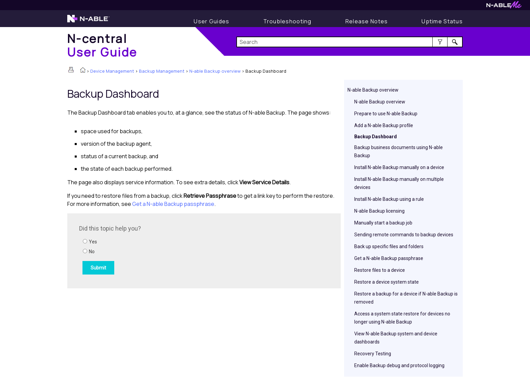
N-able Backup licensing (379, 211)
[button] (440, 42)
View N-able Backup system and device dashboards (395, 338)
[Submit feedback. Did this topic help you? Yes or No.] (170, 250)
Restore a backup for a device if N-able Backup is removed (406, 298)
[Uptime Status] (442, 21)
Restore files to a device (379, 270)
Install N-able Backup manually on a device (399, 167)
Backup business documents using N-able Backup (398, 151)
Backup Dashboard (375, 136)
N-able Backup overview (215, 71)
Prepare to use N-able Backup (385, 113)
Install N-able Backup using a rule (389, 199)
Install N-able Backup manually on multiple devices (399, 183)
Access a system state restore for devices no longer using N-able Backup (402, 318)
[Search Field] (349, 42)
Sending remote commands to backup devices (403, 234)
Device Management (112, 71)
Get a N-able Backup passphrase (388, 258)
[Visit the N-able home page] (88, 21)
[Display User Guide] (211, 21)
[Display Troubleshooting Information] (287, 21)
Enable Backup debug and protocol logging (399, 365)
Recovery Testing (372, 353)
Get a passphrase (173, 204)
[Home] (102, 45)
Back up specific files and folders (389, 246)
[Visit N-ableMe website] (504, 6)
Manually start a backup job (383, 222)
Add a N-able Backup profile (383, 125)
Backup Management (162, 71)
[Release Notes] (366, 21)
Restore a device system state (386, 282)
